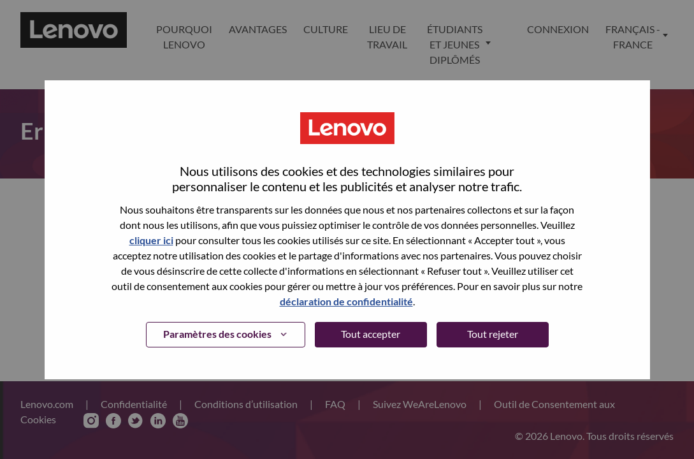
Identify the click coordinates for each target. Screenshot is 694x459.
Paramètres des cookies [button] (217, 334)
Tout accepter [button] (370, 334)
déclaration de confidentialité (346, 301)
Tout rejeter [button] (492, 334)
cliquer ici (151, 240)
